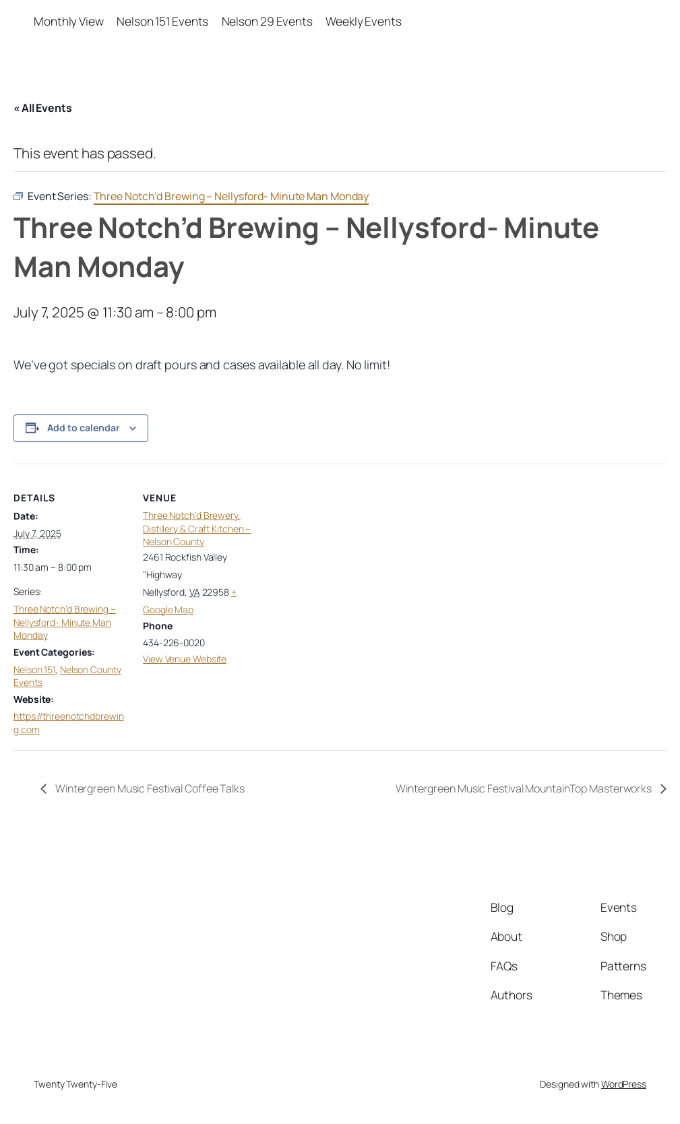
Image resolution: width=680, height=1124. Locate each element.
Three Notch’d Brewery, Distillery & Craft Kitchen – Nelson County (197, 528)
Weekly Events (364, 21)
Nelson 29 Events (267, 21)
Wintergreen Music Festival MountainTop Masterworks (525, 788)
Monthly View (69, 21)
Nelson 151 (34, 669)
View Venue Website (184, 658)
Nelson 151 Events (162, 21)
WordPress (623, 1084)
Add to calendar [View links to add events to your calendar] (83, 427)
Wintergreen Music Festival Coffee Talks (149, 788)
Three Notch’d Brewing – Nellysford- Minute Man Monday (64, 622)
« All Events (42, 107)
